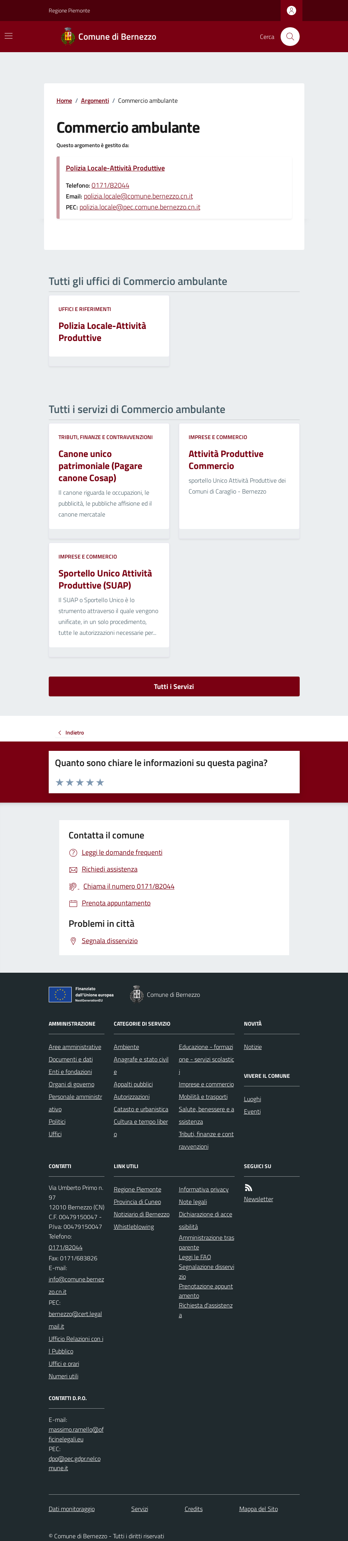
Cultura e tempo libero (141, 1128)
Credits (194, 1508)
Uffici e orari (64, 1363)
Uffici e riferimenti (84, 309)
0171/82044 (110, 185)
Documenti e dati (71, 1059)
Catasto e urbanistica (141, 1109)
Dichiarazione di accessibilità (205, 1220)
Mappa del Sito (258, 1508)
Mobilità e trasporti (203, 1096)
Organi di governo (71, 1084)
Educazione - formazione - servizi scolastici (206, 1059)
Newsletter (258, 1199)
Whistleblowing (134, 1226)
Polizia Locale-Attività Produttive (115, 168)
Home (64, 100)
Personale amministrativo (75, 1103)
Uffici (55, 1134)
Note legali (193, 1201)
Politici (57, 1121)
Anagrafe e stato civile (141, 1065)
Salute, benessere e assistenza (206, 1115)
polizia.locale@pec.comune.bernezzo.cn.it (139, 207)
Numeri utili (63, 1376)
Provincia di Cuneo (137, 1201)
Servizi (139, 1508)
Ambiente (126, 1046)
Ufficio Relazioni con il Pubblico (76, 1345)
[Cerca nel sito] (286, 36)
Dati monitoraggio (72, 1508)
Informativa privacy (204, 1189)
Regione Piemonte (69, 10)
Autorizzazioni (132, 1096)
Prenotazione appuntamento (206, 1290)
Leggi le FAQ (195, 1257)
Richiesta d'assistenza (206, 1310)
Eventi (252, 1111)
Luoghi (252, 1098)
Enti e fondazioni (70, 1071)
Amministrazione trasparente (206, 1242)
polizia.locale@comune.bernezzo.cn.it (138, 196)
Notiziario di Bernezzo (142, 1214)
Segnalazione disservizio (206, 1271)
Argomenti (95, 100)
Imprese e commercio (218, 437)
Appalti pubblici (133, 1084)
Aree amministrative (75, 1046)
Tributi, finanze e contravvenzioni (105, 437)
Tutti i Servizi (174, 686)
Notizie (253, 1046)
